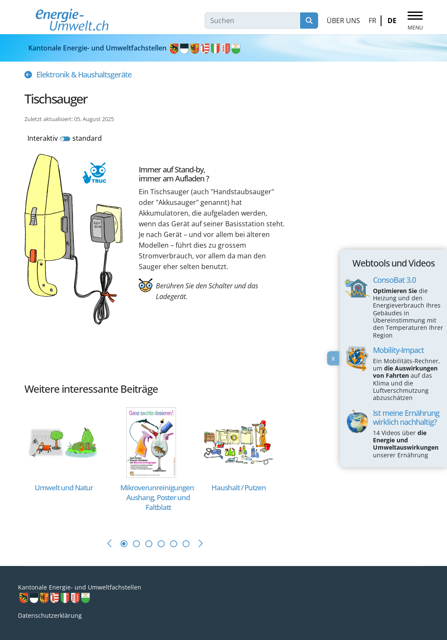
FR (372, 20)
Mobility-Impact (398, 350)
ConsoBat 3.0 (394, 280)
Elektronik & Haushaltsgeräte (83, 74)
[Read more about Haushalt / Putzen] (238, 442)
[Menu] (415, 21)
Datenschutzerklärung (50, 615)
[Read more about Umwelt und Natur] (64, 442)
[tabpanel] (68, 464)
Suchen (309, 20)
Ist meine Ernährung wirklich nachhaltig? (406, 417)
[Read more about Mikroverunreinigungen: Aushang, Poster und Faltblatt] (151, 442)
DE (391, 20)
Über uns (343, 20)
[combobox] (253, 20)
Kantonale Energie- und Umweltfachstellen (134, 48)
